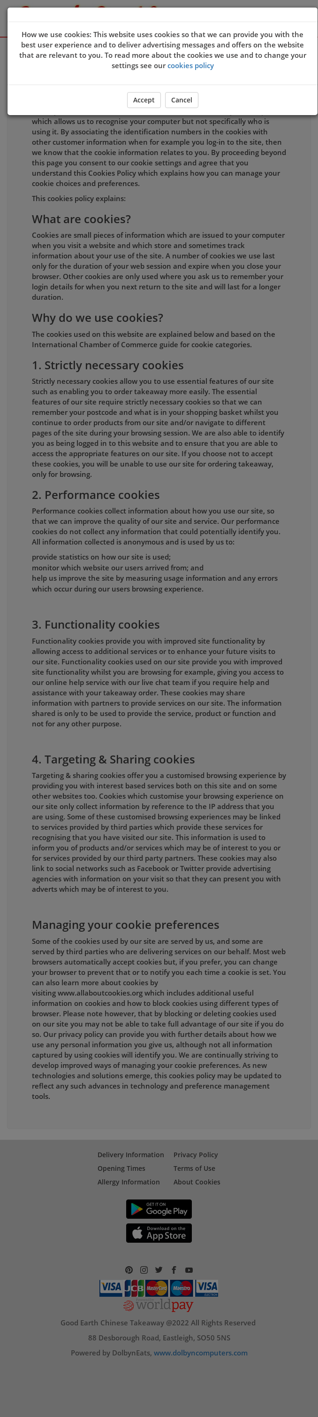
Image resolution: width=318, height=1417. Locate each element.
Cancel (181, 99)
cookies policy (190, 65)
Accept (144, 99)
